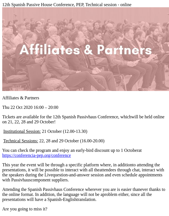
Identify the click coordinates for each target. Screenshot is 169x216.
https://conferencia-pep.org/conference (36, 155)
